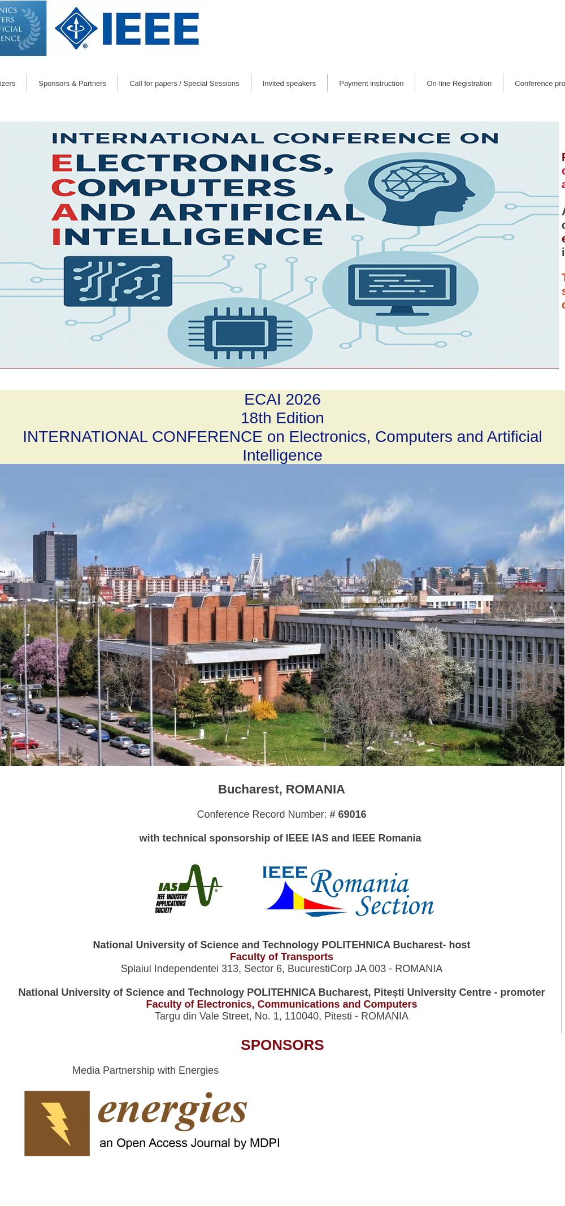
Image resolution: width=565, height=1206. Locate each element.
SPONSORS (282, 1044)
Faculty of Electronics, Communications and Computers (281, 1004)
